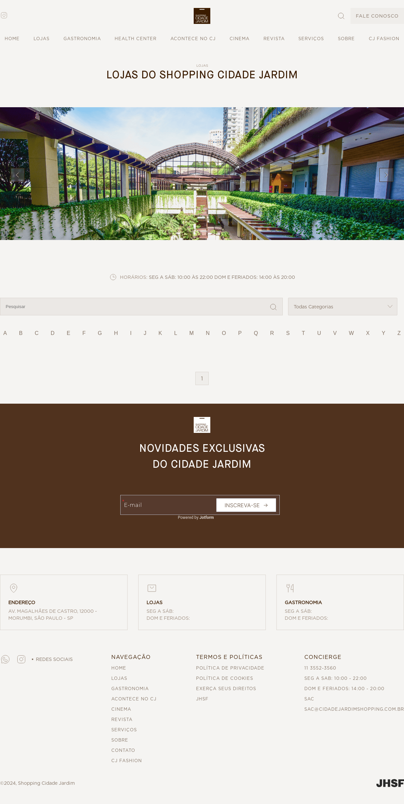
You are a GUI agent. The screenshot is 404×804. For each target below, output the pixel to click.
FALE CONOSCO (377, 16)
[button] (202, 16)
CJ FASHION (384, 38)
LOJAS (42, 38)
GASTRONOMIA (82, 38)
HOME (12, 38)
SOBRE (346, 38)
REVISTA (274, 38)
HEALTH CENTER (135, 38)
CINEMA (240, 38)
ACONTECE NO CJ (193, 38)
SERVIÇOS (311, 38)
